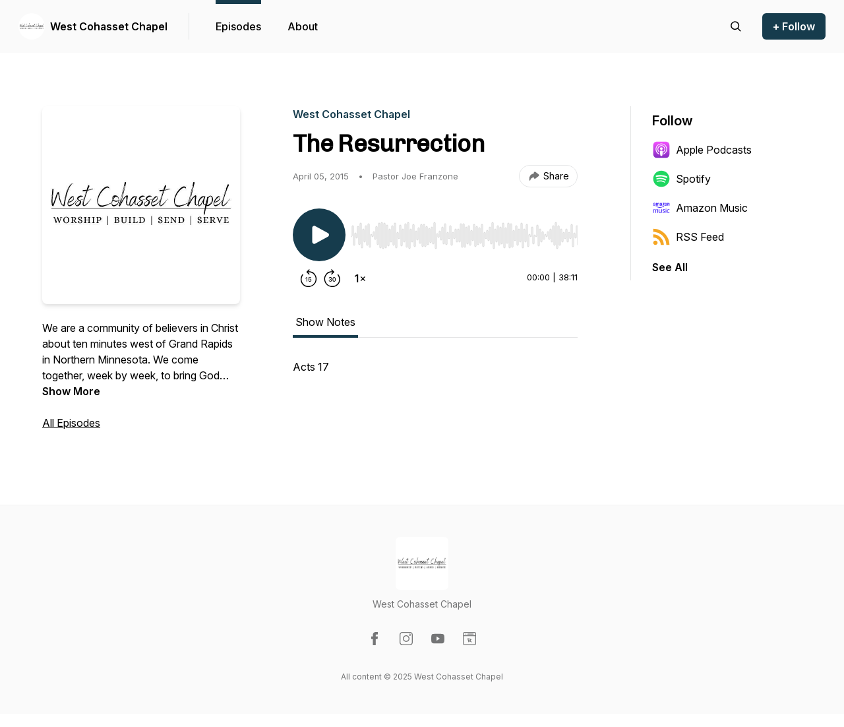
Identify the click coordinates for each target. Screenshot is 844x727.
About (302, 26)
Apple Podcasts (702, 150)
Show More (71, 391)
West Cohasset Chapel (108, 26)
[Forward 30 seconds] (332, 278)
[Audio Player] (464, 231)
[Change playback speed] (360, 278)
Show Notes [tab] (325, 322)
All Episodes (71, 422)
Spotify (681, 179)
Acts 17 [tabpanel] (311, 366)
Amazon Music (700, 208)
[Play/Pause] (319, 234)
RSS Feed (688, 237)
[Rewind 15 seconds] (308, 278)
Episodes (238, 26)
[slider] (464, 235)
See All (670, 267)
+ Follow (794, 26)
